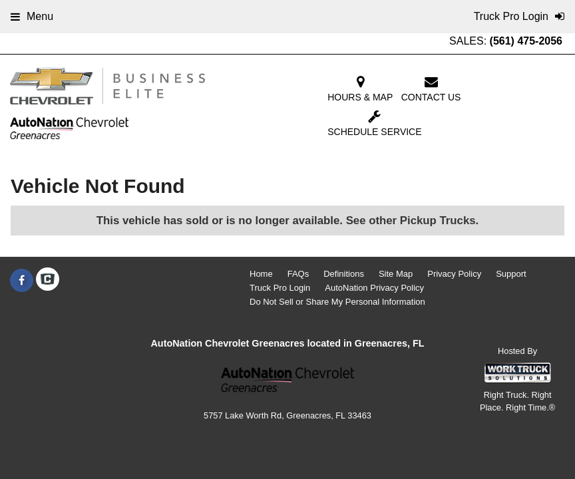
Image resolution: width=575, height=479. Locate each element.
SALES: (505, 41)
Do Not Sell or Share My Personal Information (337, 302)
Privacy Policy (454, 274)
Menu (32, 16)
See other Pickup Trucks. (412, 220)
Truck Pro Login (280, 288)
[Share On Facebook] (21, 280)
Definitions (343, 274)
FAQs (298, 274)
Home (261, 274)
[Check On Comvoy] (47, 280)
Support (511, 274)
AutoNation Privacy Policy (374, 288)
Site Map (396, 274)
